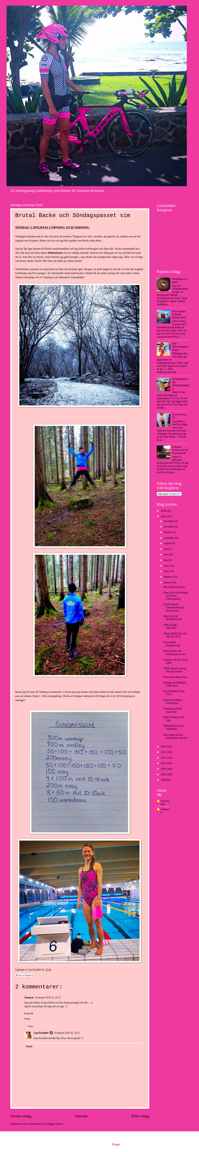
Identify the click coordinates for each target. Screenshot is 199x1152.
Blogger (116, 1144)
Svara (27, 1018)
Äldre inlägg (140, 1116)
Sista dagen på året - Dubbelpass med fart (175, 736)
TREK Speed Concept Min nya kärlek (174, 670)
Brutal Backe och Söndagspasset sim (174, 653)
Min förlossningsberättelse (180, 346)
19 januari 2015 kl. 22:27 (67, 1032)
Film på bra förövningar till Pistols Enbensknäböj (175, 595)
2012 (164, 757)
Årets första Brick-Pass (175, 677)
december (169, 521)
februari (168, 576)
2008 (164, 780)
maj (166, 560)
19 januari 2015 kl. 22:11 (48, 997)
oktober (168, 532)
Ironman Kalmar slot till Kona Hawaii (180, 450)
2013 (164, 752)
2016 (164, 510)
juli (166, 549)
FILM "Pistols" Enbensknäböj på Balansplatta (173, 607)
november (169, 526)
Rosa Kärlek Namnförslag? (172, 644)
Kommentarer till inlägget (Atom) (45, 1123)
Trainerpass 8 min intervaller (172, 710)
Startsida (81, 1116)
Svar (30, 1026)
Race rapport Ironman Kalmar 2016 (179, 314)
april (166, 565)
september (169, 538)
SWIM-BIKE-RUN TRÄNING (173, 728)
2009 (164, 774)
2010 (164, 768)
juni (166, 554)
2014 (164, 746)
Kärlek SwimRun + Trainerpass (173, 702)
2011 (164, 763)
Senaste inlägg (20, 1116)
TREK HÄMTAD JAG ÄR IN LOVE (175, 635)
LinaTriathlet (41, 1032)
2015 (164, 516)
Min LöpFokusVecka (174, 587)
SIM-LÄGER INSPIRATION (172, 618)
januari (168, 582)
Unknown (165, 811)
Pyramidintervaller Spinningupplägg (180, 384)
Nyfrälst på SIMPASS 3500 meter (174, 684)
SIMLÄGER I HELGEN (170, 627)
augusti (168, 543)
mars (167, 571)
